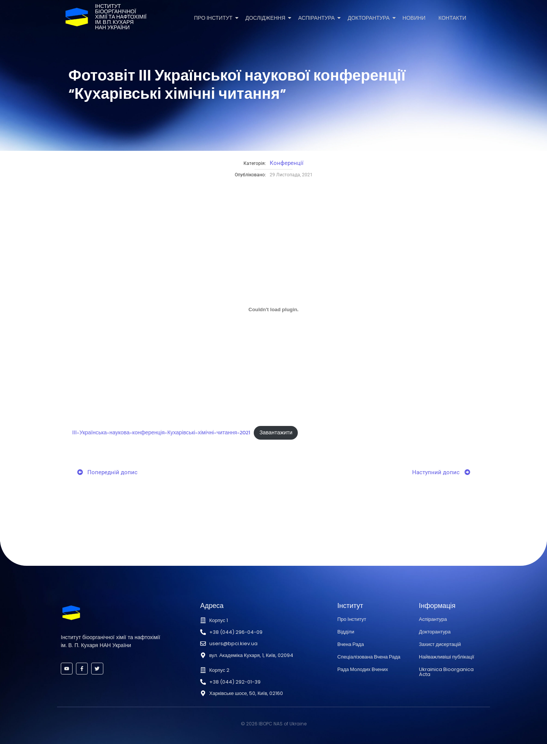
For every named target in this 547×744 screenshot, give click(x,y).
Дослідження (266, 18)
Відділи (345, 631)
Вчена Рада (350, 644)
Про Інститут (214, 18)
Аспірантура (317, 18)
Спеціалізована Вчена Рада (368, 656)
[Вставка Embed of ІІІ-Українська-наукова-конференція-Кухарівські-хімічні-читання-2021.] (273, 309)
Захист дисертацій (440, 644)
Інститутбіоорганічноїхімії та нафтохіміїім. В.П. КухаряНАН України (121, 17)
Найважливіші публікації (446, 656)
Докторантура (370, 18)
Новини (414, 18)
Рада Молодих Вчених (362, 669)
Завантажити (275, 432)
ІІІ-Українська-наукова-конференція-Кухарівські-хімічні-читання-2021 (161, 432)
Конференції (287, 163)
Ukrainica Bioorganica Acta (446, 672)
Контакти (452, 18)
